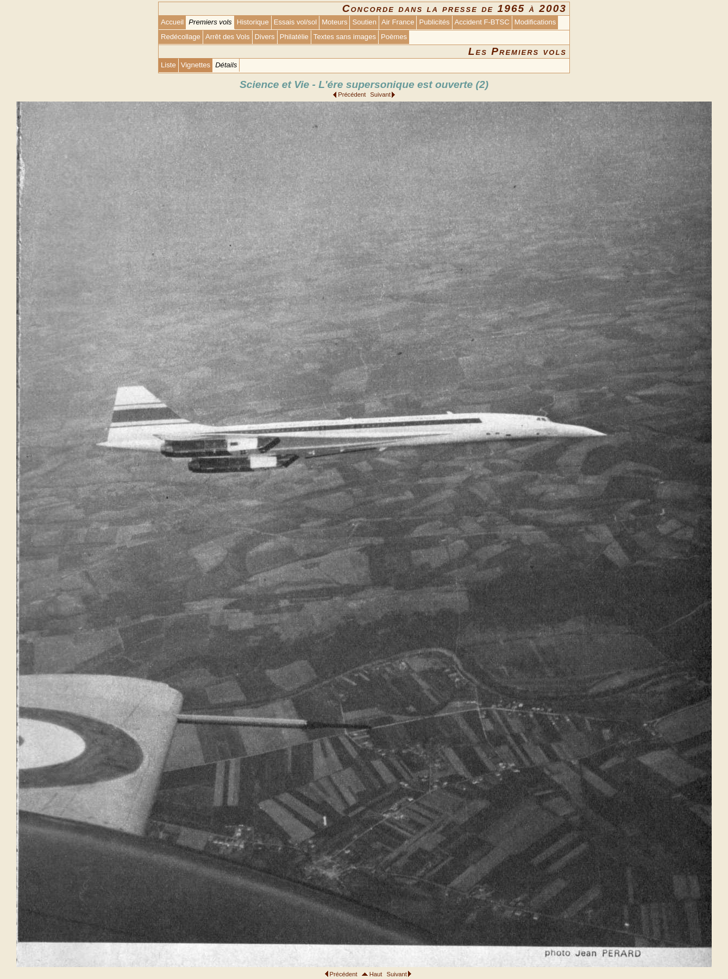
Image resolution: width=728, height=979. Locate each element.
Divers (265, 37)
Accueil (172, 22)
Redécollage (180, 37)
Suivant (380, 94)
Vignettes (195, 65)
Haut (375, 974)
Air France (397, 22)
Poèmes (394, 37)
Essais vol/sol (295, 22)
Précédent (352, 94)
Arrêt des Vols (227, 37)
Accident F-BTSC (482, 22)
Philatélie (294, 37)
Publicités (434, 22)
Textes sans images (344, 37)
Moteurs (334, 22)
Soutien (364, 22)
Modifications (535, 22)
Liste (168, 65)
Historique (253, 22)
